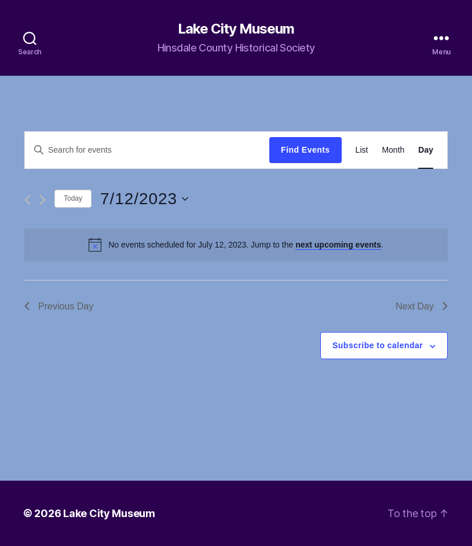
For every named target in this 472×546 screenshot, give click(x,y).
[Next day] (42, 199)
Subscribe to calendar (377, 345)
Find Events (305, 149)
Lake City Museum (236, 29)
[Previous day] (27, 199)
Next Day (422, 306)
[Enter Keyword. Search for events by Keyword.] (147, 150)
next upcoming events (338, 244)
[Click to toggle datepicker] (144, 199)
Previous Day (58, 306)
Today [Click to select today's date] (73, 198)
